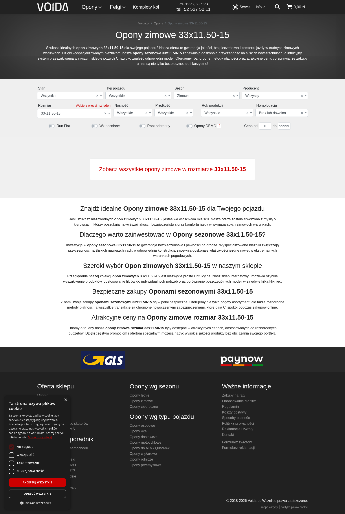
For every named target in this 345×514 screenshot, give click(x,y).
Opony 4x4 (138, 431)
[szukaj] (277, 7)
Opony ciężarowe (143, 453)
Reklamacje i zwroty (237, 429)
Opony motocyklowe (145, 442)
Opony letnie (139, 395)
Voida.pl (143, 23)
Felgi (118, 7)
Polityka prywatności (238, 423)
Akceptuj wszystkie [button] (37, 482)
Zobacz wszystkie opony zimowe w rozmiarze (172, 169)
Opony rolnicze (141, 459)
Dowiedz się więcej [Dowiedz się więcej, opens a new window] (40, 437)
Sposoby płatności (236, 418)
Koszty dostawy (234, 412)
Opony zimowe (141, 401)
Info (260, 7)
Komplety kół (146, 6)
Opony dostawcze (144, 437)
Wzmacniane (109, 126)
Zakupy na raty (233, 395)
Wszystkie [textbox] (69, 96)
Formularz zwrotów (237, 442)
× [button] (65, 400)
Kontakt (228, 435)
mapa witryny (269, 507)
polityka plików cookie (294, 507)
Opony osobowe (142, 425)
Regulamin (230, 406)
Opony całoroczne (144, 406)
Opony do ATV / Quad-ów (149, 448)
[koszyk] (295, 7)
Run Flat (63, 126)
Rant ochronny (158, 126)
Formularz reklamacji (238, 448)
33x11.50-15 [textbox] (73, 113)
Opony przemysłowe (145, 465)
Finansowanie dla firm (239, 401)
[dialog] (37, 452)
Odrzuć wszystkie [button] (37, 494)
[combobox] (70, 95)
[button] (37, 503)
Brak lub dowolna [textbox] (281, 113)
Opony (92, 7)
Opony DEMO (205, 126)
